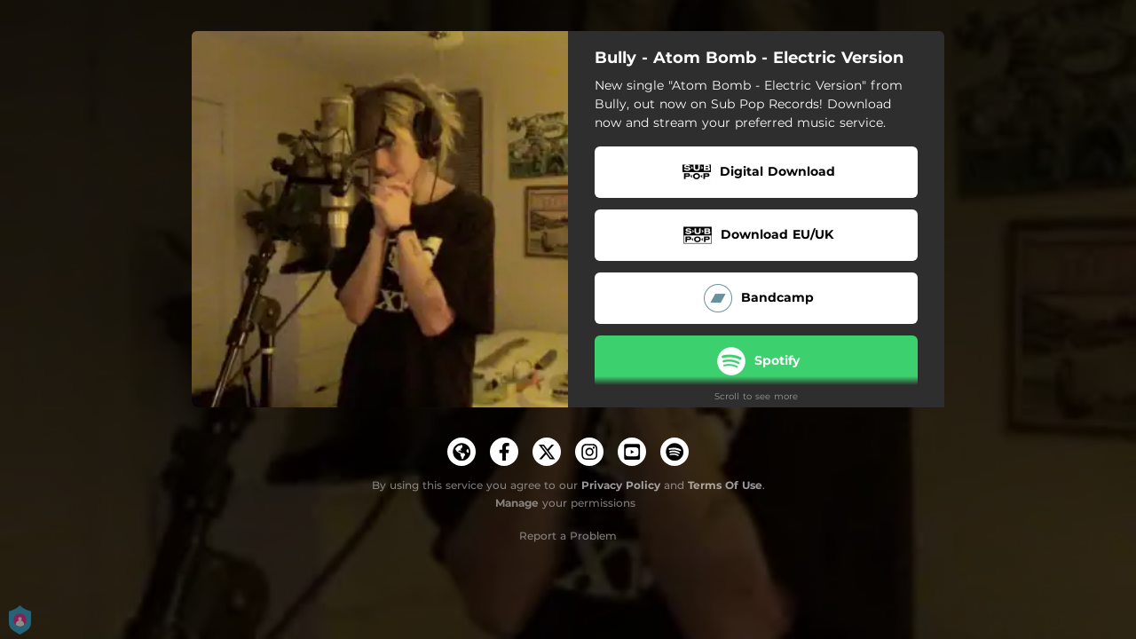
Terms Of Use (725, 485)
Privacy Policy (620, 485)
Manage (517, 502)
